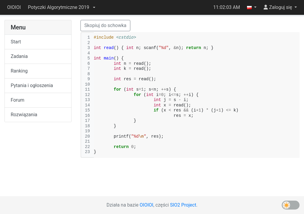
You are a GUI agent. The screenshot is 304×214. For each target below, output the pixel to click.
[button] (61, 7)
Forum (17, 100)
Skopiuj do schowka (105, 25)
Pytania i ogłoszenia (32, 85)
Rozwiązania (24, 114)
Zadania (19, 56)
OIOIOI (14, 7)
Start (16, 42)
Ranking (19, 71)
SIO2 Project (183, 205)
